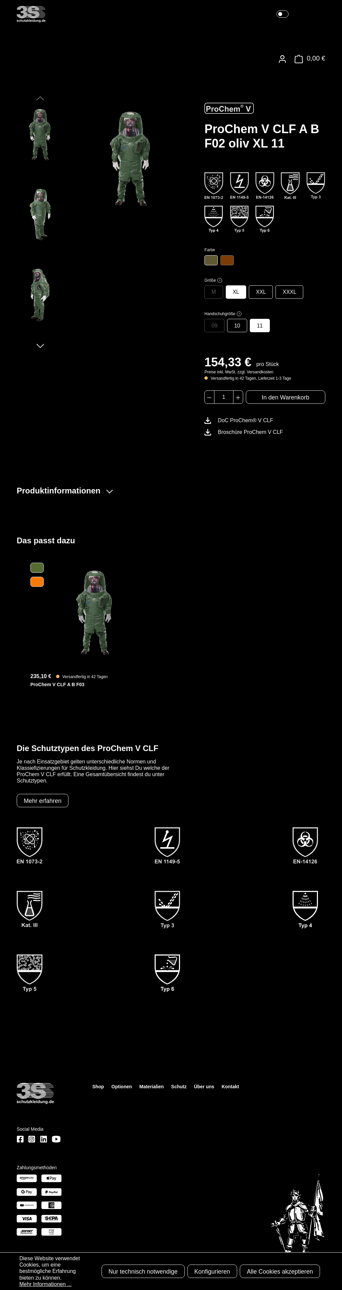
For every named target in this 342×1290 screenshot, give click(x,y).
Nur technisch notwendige (143, 1271)
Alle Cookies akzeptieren (280, 1271)
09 (214, 326)
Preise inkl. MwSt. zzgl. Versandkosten (238, 372)
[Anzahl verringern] (209, 397)
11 (260, 326)
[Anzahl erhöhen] (238, 397)
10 (237, 326)
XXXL (289, 292)
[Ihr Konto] (282, 59)
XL (236, 292)
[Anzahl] (224, 397)
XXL (261, 292)
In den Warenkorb (285, 397)
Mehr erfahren (42, 801)
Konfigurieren (212, 1271)
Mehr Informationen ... (45, 1284)
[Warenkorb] (308, 59)
